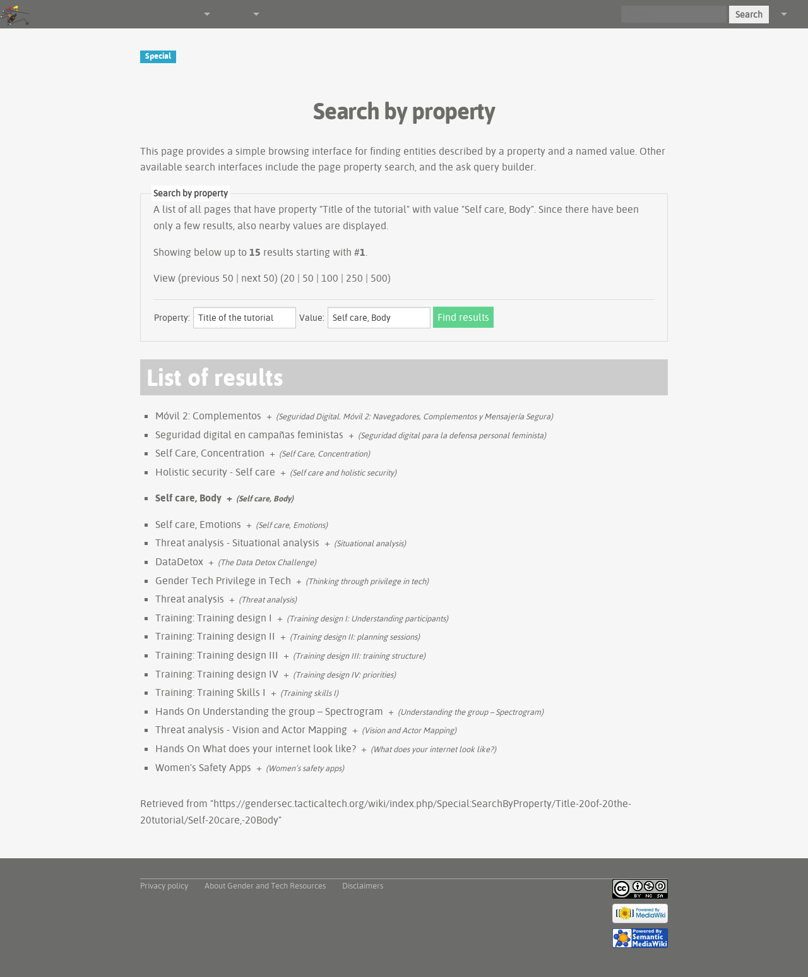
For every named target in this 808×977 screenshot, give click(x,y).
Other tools (230, 14)
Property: (172, 317)
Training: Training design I (213, 617)
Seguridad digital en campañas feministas (249, 434)
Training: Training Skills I (210, 692)
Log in (797, 14)
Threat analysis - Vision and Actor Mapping (251, 729)
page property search (366, 166)
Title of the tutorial (365, 209)
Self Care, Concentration (209, 453)
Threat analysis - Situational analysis (237, 542)
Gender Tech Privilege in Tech (223, 580)
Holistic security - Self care (215, 471)
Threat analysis (189, 598)
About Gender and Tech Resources (265, 885)
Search (749, 14)
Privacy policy (164, 885)
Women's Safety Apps (203, 767)
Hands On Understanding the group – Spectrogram (269, 711)
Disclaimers (362, 885)
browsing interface (310, 151)
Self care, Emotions (198, 524)
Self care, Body (188, 497)
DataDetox (179, 561)
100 (329, 278)
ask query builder (495, 166)
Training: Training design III (216, 655)
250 (354, 278)
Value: (311, 317)
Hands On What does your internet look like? (255, 748)
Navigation (182, 14)
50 (308, 278)
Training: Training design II (215, 636)
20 (289, 278)
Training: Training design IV (216, 674)
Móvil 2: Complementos (208, 415)
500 (379, 278)
